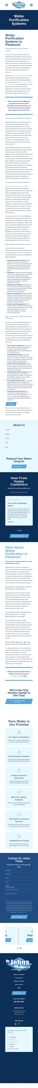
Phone (6, 878)
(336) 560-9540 (13, 108)
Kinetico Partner (19, 981)
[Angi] (22, 1024)
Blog (19, 988)
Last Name (7, 874)
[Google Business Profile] (16, 1024)
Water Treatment (18, 974)
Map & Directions (19, 1014)
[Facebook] (19, 1024)
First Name (8, 870)
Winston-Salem (14, 1042)
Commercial (19, 978)
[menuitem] (19, 430)
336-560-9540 (19, 1001)
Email (6, 882)
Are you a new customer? (11, 889)
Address (7, 885)
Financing (11, 404)
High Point (12, 1039)
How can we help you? (11, 893)
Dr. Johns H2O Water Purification (21, 75)
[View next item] (21, 530)
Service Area (19, 984)
